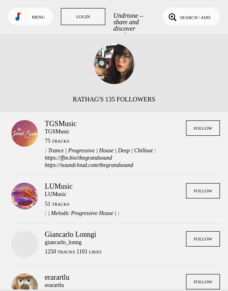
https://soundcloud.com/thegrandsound (89, 165)
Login (83, 16)
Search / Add (188, 16)
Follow (203, 128)
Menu (38, 17)
